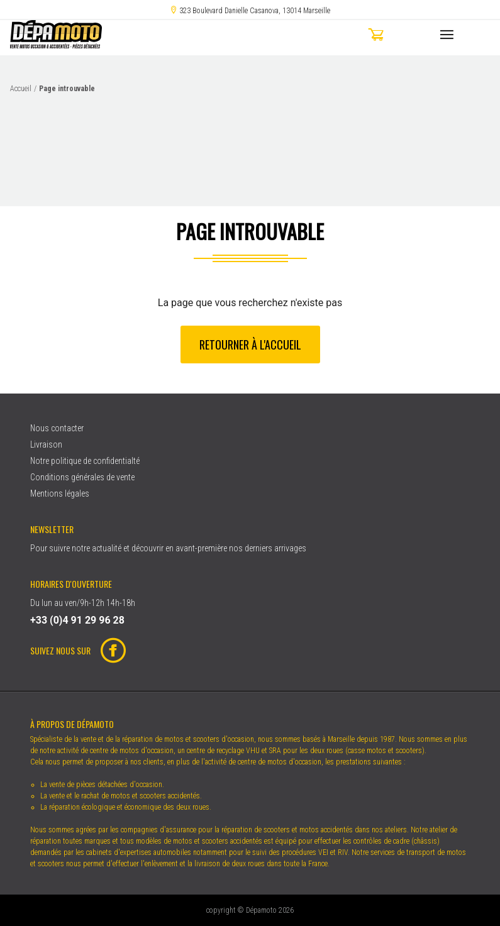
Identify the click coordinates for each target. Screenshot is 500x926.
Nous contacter (57, 428)
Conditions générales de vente (82, 477)
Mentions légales (59, 493)
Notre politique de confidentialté (85, 461)
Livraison (46, 444)
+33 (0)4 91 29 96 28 (77, 620)
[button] (399, 36)
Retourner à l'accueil (250, 344)
